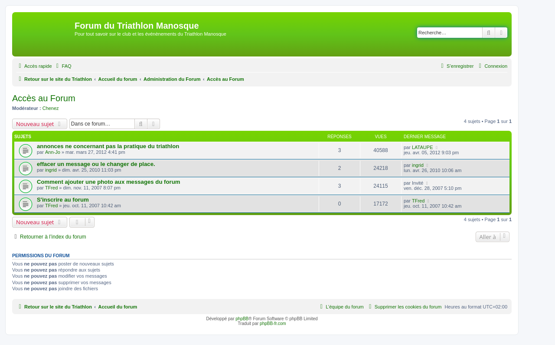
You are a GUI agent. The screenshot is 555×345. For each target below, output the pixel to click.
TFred (51, 187)
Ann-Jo (52, 152)
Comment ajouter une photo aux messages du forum (108, 182)
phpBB (241, 318)
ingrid (51, 169)
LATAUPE (422, 147)
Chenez (50, 108)
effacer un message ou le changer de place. (96, 164)
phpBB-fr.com (273, 323)
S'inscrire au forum (63, 199)
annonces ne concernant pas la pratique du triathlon (108, 146)
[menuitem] (63, 66)
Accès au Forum (43, 98)
